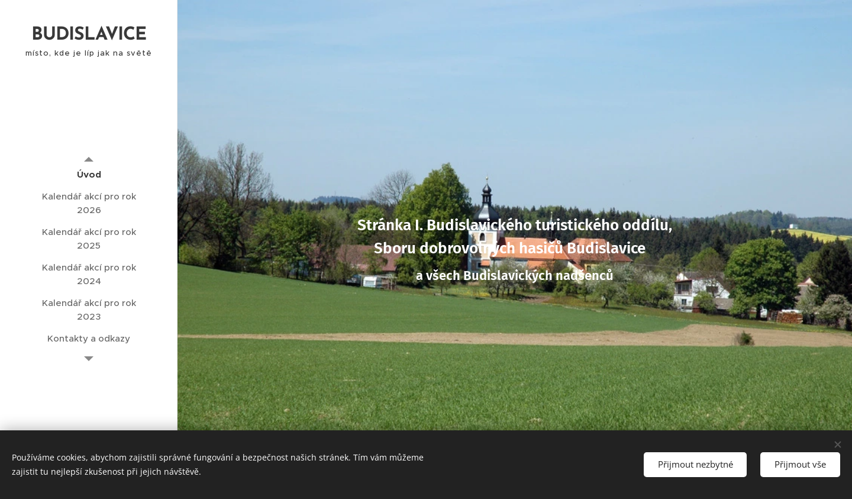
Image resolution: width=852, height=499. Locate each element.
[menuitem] (89, 174)
